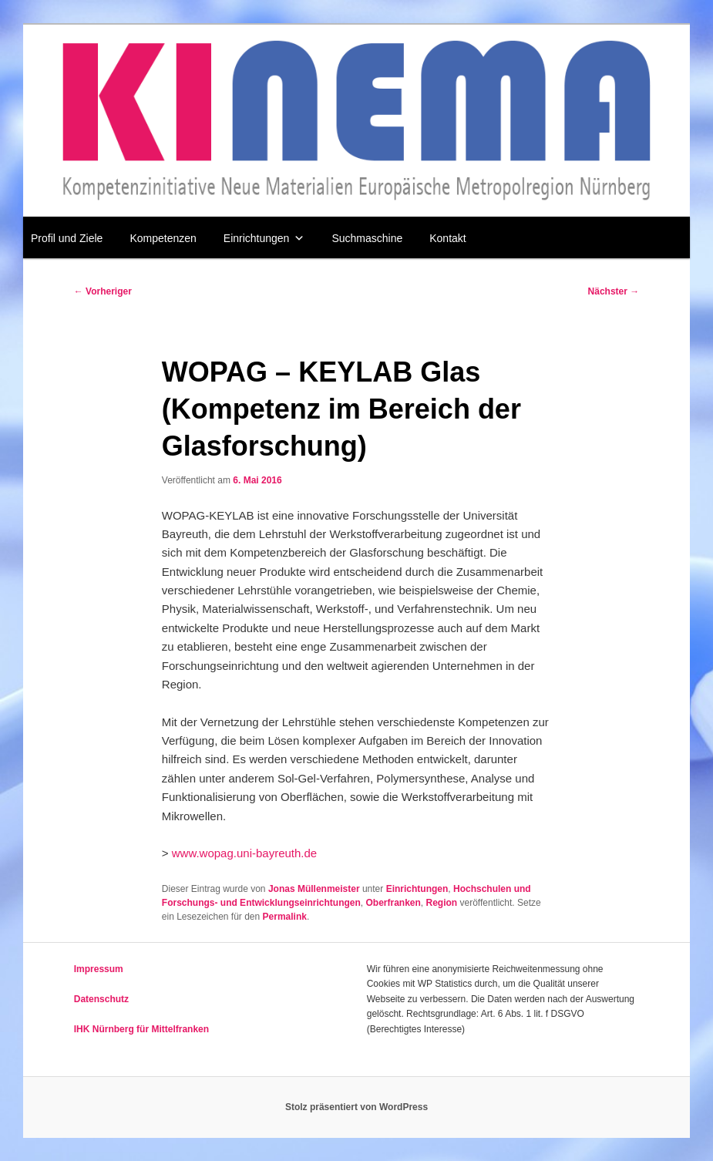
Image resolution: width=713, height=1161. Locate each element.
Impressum (98, 969)
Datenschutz (101, 999)
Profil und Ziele (67, 238)
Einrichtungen (264, 238)
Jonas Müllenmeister (314, 888)
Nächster (614, 291)
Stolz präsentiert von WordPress (356, 1107)
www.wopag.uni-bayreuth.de (244, 853)
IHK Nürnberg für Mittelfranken (141, 1029)
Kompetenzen (162, 238)
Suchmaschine (366, 238)
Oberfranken (392, 902)
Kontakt (447, 238)
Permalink (285, 916)
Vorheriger (103, 291)
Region (442, 902)
